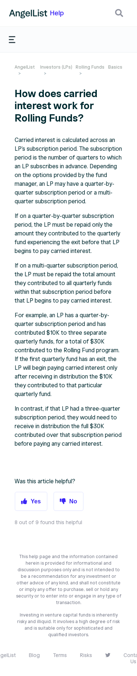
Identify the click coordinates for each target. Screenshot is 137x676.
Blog (34, 655)
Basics (115, 67)
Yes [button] (36, 501)
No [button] (73, 501)
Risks (86, 655)
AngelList (25, 67)
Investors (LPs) (56, 67)
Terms (60, 655)
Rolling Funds (90, 67)
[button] (119, 13)
